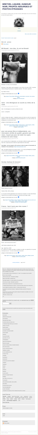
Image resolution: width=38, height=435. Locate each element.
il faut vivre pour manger (23, 155)
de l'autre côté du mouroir (7, 385)
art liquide (4, 355)
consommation (22, 96)
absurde (4, 396)
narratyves (4, 364)
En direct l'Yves (5, 353)
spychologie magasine (23, 125)
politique (19, 201)
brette (4, 415)
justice (13, 201)
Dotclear (35, 431)
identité (4, 398)
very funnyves (5, 318)
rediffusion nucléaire (6, 350)
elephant (16, 124)
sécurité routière (15, 125)
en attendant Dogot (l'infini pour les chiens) (9, 285)
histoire (19, 255)
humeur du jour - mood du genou (25, 124)
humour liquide (5, 332)
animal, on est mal (6, 325)
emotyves (4, 369)
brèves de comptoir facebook (8, 374)
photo (26, 255)
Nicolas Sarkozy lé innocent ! (11, 162)
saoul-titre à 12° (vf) (6, 337)
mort (30, 96)
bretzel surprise (21, 126)
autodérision (26, 396)
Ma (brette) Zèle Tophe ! (7, 320)
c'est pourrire (5, 380)
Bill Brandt (17, 96)
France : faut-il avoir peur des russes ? (14, 206)
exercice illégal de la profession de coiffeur (9, 287)
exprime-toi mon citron (9, 397)
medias (29, 155)
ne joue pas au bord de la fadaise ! (9, 360)
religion (26, 201)
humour (30, 397)
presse (33, 96)
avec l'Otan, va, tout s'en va (7, 378)
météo (33, 124)
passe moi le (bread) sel (7, 341)
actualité (9, 396)
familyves (4, 371)
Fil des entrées (5, 44)
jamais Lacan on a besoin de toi (8, 283)
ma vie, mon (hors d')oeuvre (7, 348)
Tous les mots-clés (6, 402)
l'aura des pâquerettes (7, 387)
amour (21, 396)
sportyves (4, 334)
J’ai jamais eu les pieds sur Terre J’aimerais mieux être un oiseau (14, 390)
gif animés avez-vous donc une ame (21, 397)
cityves (4, 367)
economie (27, 96)
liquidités (4, 376)
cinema (15, 199)
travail (18, 97)
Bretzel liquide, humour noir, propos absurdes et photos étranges (17, 6)
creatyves (4, 362)
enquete (16, 155)
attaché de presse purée (20, 157)
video (4, 294)
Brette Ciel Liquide (6, 343)
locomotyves (5, 357)
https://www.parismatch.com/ (19, 146)
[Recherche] (6, 303)
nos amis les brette (6, 336)
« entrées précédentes (16, 262)
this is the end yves (20, 98)
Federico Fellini (20, 199)
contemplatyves (5, 339)
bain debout (5, 383)
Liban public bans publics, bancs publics (10, 381)
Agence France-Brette (10, 96)
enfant (16, 255)
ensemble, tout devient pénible (21, 202)
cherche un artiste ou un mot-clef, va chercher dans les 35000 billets (18, 301)
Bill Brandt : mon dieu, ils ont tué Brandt (15, 48)
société (18, 156)
